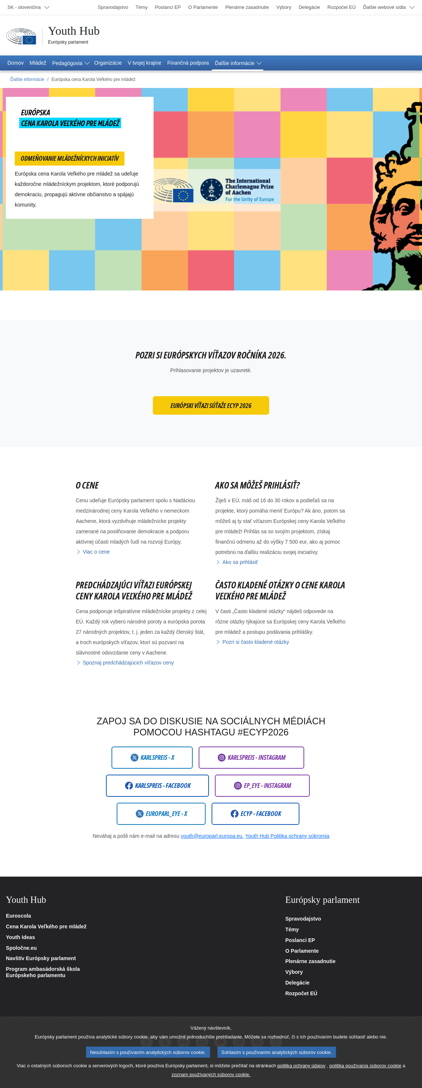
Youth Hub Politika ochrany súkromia (287, 836)
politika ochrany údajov (301, 1075)
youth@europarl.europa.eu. (212, 836)
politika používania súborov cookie (365, 1075)
